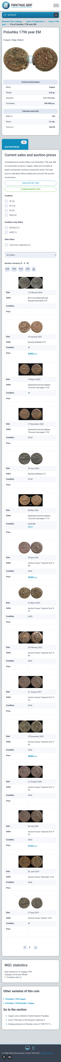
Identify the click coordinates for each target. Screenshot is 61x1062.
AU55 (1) (13, 232)
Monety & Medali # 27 (37, 474)
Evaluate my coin (30, 183)
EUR (7, 269)
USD (28, 269)
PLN (21, 269)
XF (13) (12, 206)
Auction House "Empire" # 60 (40, 918)
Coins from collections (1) (20, 245)
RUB (14, 269)
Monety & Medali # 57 (37, 342)
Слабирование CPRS (30, 189)
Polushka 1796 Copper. (15, 999)
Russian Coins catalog (12, 21)
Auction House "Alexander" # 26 (41, 877)
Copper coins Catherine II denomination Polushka (28, 1016)
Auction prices (16, 144)
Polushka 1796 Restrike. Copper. (20, 1003)
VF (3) (11, 201)
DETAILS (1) (14, 228)
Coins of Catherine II (35, 21)
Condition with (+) (14, 977)
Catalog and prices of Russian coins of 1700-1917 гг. (29, 1024)
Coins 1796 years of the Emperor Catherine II (26, 1020)
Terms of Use (47, 1053)
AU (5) (12, 210)
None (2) (13, 215)
